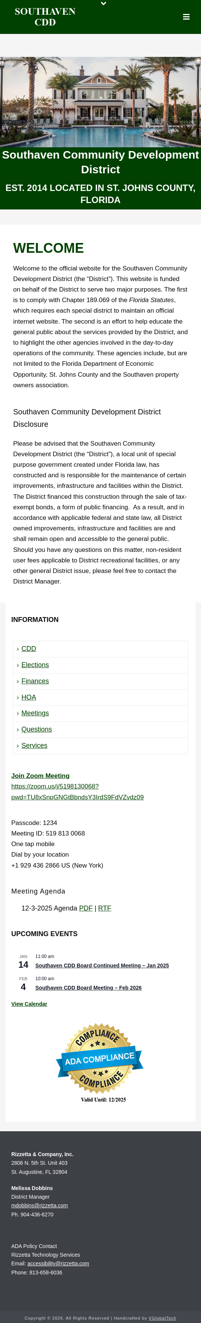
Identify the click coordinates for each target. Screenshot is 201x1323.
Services (32, 745)
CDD (26, 648)
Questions (34, 729)
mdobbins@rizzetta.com (39, 1205)
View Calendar (29, 1004)
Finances (33, 681)
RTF (104, 908)
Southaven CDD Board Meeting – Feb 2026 (88, 988)
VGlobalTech (162, 1318)
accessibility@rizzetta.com (58, 1263)
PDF (86, 908)
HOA (26, 697)
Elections (33, 665)
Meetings (33, 713)
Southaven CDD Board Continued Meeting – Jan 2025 (102, 965)
